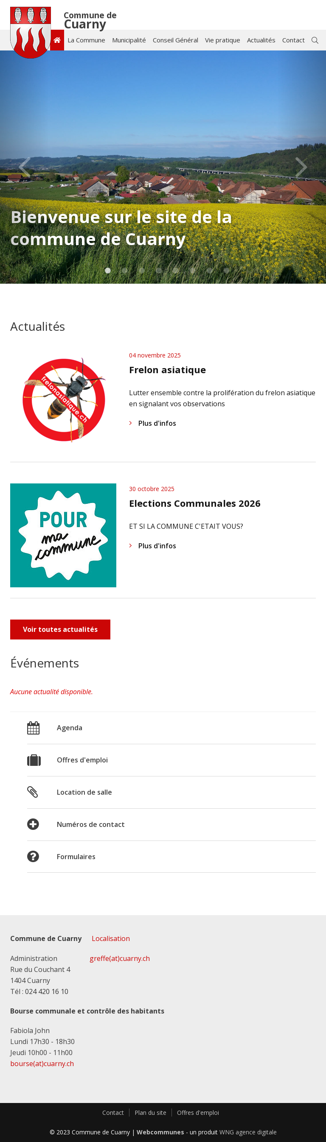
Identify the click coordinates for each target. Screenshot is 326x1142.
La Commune (86, 40)
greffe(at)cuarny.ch (120, 958)
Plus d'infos (152, 423)
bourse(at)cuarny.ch (42, 1063)
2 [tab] (125, 272)
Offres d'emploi (198, 1112)
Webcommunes (160, 1132)
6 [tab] (193, 272)
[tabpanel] (163, 167)
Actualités (261, 40)
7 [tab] (210, 272)
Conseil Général (175, 40)
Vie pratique (222, 40)
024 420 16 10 (46, 991)
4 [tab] (159, 272)
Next (301, 167)
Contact (293, 40)
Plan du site (150, 1112)
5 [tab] (176, 272)
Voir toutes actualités (60, 629)
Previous (24, 167)
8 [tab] (227, 272)
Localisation (111, 938)
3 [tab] (142, 272)
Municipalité (129, 40)
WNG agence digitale (248, 1132)
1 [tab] (108, 272)
